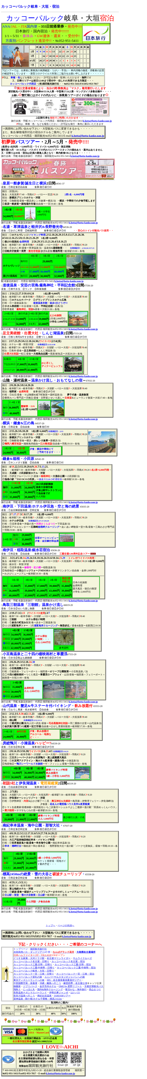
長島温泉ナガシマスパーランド (30, 992)
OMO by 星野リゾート (70, 986)
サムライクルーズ (82, 958)
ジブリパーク (30, 986)
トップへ (50, 925)
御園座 (17, 986)
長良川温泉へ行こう (24, 995)
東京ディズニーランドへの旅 (29, 980)
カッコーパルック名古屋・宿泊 (68, 961)
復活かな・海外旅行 (76, 989)
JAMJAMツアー (62, 995)
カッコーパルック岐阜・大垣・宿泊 (30, 6)
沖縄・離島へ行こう (50, 983)
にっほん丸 (29, 989)
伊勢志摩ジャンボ (58, 992)
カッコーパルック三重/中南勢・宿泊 (76, 967)
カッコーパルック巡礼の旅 (28, 977)
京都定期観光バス (93, 986)
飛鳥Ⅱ (17, 989)
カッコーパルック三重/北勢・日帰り (33, 964)
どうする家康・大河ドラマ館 (29, 958)
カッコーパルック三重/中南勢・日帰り (34, 967)
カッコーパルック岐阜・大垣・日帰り (34, 970)
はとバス (75, 992)
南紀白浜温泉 (44, 995)
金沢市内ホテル (48, 986)
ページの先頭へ (66, 925)
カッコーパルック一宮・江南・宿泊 (75, 974)
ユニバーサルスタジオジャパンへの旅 (64, 977)
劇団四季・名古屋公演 (75, 983)
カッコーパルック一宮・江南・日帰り (34, 974)
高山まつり (95, 989)
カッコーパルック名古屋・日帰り (31, 961)
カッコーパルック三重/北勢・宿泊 (72, 964)
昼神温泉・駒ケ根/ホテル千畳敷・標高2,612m (38, 999)
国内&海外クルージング (50, 989)
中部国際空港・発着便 (25, 983)
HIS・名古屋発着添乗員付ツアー (64, 980)
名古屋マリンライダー (59, 958)
